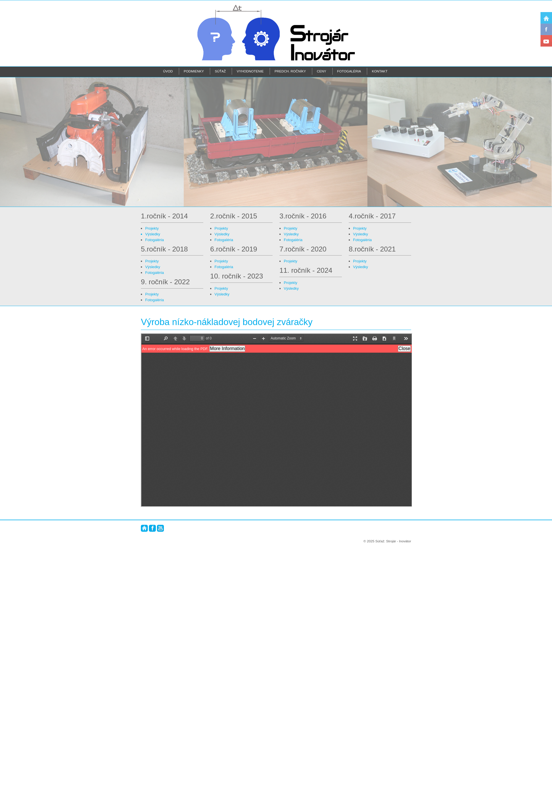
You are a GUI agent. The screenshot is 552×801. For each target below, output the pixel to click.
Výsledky (152, 234)
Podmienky (194, 71)
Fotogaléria (349, 71)
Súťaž (220, 71)
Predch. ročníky (290, 71)
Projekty (152, 228)
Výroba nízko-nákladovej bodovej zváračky (227, 322)
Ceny (321, 71)
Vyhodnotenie (250, 71)
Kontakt (379, 71)
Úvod (168, 71)
